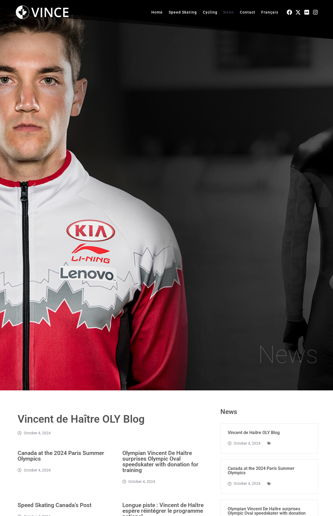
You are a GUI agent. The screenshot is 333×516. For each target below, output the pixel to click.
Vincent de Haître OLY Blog (83, 425)
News (228, 12)
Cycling (210, 12)
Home (157, 12)
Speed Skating (183, 12)
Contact (247, 12)
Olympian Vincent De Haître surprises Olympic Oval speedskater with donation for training (160, 468)
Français (269, 12)
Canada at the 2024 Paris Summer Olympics (61, 462)
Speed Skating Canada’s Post (55, 511)
